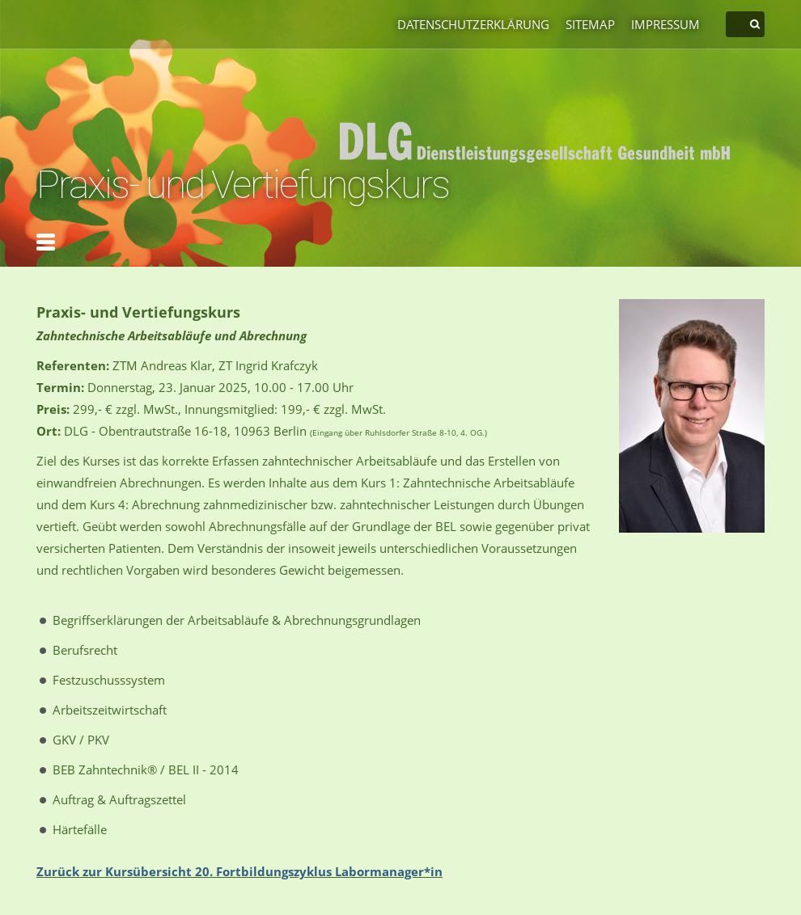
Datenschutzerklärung (473, 24)
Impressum (665, 24)
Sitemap (590, 24)
